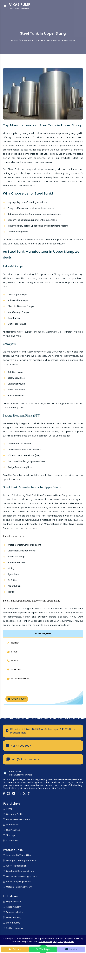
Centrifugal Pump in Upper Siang (42, 274)
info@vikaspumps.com (26, 759)
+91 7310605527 (21, 745)
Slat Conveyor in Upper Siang (62, 351)
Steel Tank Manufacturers (48, 515)
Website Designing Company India (56, 941)
